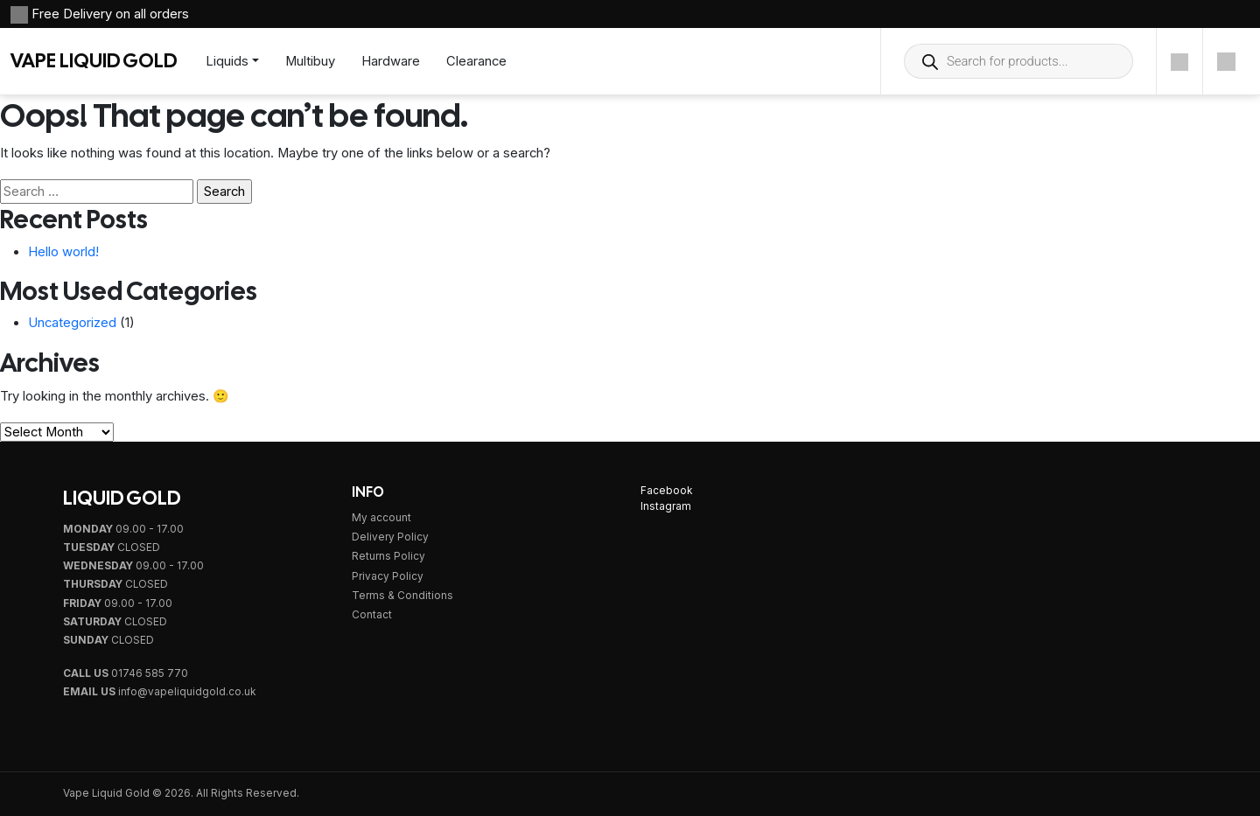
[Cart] (1226, 61)
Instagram (665, 506)
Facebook (666, 491)
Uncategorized (72, 323)
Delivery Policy (390, 537)
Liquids (227, 61)
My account (381, 518)
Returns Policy (388, 556)
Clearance (476, 61)
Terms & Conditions (402, 595)
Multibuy (310, 61)
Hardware (390, 61)
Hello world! (63, 252)
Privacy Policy (388, 576)
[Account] (1179, 61)
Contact (372, 615)
